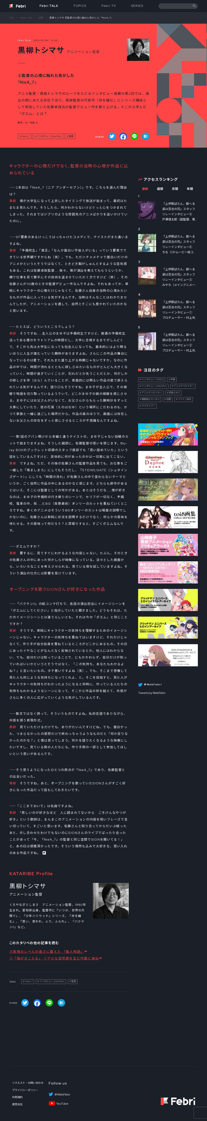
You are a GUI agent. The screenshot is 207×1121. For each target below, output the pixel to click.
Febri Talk (26, 17)
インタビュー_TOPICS (153, 379)
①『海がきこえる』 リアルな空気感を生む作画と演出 (54, 958)
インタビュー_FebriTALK (49, 136)
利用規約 (17, 1097)
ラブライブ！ (148, 405)
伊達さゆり (174, 392)
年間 (190, 189)
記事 (40, 17)
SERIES (137, 6)
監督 (71, 136)
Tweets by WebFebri (151, 693)
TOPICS (80, 6)
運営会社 (17, 1104)
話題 (168, 399)
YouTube (62, 1103)
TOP (11, 17)
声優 (173, 379)
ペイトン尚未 (184, 399)
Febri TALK (49, 6)
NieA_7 (25, 136)
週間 (160, 189)
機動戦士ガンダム (151, 399)
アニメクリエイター (184, 385)
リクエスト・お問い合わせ (27, 1083)
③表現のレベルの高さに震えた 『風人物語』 (46, 952)
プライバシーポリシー (25, 1090)
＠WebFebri (62, 1094)
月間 (175, 189)
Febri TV (109, 6)
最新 (145, 189)
